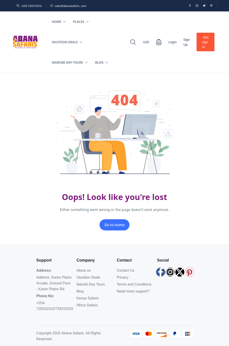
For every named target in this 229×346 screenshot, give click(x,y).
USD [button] (146, 42)
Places (81, 21)
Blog (101, 62)
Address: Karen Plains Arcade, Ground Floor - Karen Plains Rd (54, 283)
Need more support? (133, 291)
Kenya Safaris (87, 298)
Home (59, 21)
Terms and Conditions (134, 284)
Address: (44, 270)
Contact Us (125, 270)
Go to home (114, 224)
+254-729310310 (29, 6)
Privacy (122, 277)
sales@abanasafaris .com (68, 6)
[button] (159, 42)
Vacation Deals (67, 42)
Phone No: (45, 296)
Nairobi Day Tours (69, 62)
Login (172, 42)
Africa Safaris (87, 305)
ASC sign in (205, 42)
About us (83, 270)
